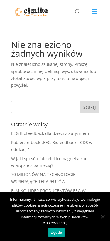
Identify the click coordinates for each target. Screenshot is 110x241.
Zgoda (56, 232)
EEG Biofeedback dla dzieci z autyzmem (50, 133)
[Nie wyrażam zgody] (103, 217)
